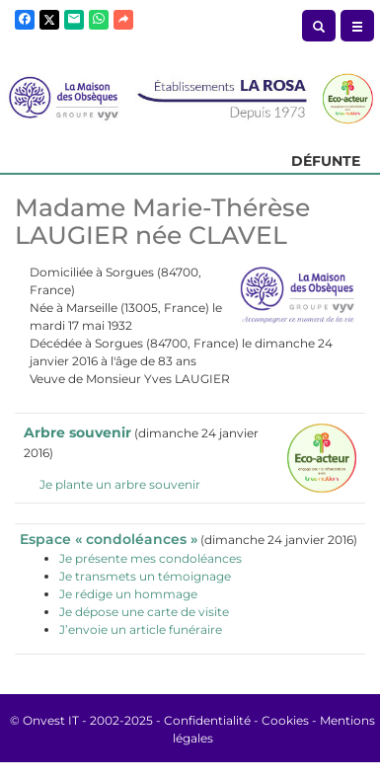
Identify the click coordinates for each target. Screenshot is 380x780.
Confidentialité (207, 720)
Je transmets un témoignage (145, 576)
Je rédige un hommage (128, 593)
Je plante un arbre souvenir (119, 484)
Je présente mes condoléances (150, 558)
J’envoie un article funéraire (140, 629)
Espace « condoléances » (108, 539)
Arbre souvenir (77, 432)
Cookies (285, 720)
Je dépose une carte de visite (144, 611)
